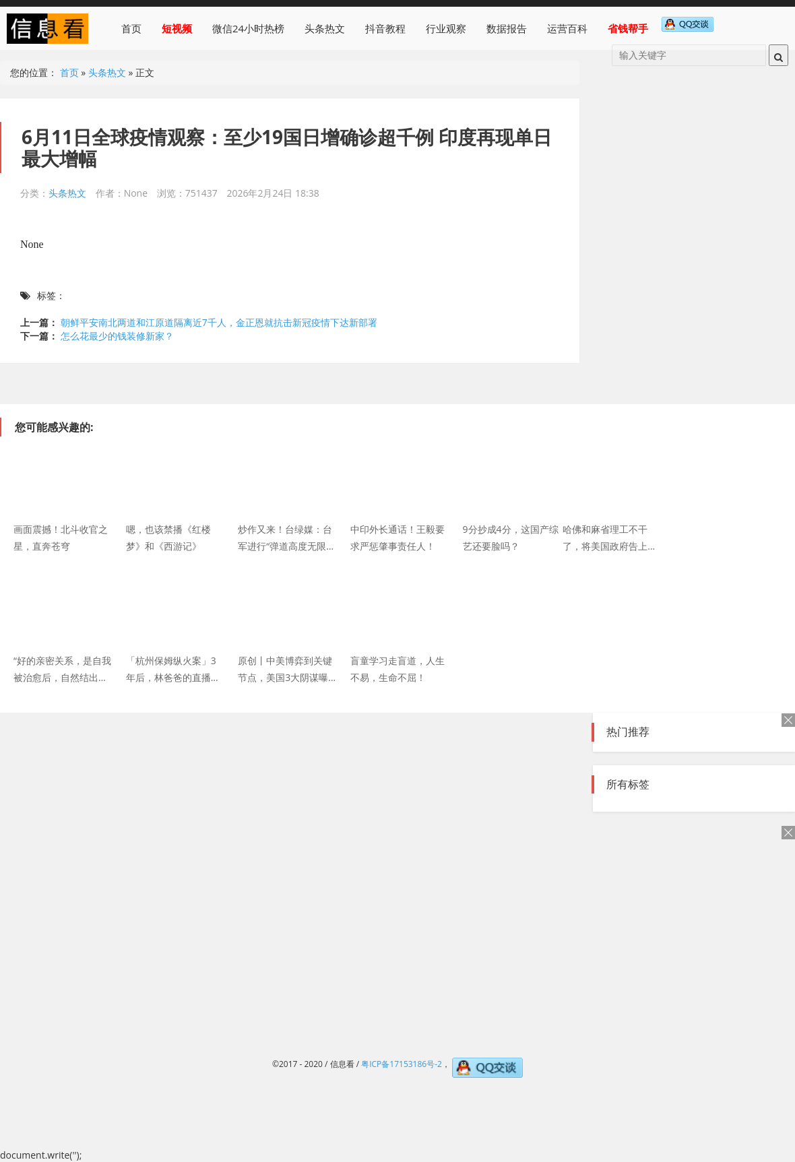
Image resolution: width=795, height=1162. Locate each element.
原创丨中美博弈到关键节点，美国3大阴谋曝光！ (285, 668)
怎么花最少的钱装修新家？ (117, 335)
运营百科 (567, 28)
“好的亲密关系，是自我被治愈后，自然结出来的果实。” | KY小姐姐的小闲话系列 (62, 668)
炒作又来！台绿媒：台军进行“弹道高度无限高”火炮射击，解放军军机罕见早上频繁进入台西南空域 (287, 537)
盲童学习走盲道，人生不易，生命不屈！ (397, 668)
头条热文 (325, 28)
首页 (131, 28)
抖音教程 (385, 28)
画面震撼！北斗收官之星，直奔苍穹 (60, 537)
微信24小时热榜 (248, 28)
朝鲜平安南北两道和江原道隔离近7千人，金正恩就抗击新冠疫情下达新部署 (219, 322)
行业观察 (446, 28)
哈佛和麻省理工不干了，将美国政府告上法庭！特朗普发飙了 (610, 537)
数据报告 (506, 28)
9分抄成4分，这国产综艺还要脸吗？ (511, 537)
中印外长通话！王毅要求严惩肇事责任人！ (397, 537)
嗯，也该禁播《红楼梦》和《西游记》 (168, 537)
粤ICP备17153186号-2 (401, 1064)
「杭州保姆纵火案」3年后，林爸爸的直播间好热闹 (173, 668)
